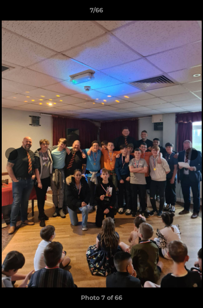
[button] (172, 12)
